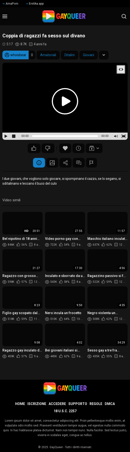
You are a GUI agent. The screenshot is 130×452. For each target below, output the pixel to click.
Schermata (52, 162)
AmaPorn (10, 3)
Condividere (65, 162)
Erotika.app (35, 3)
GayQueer (56, 447)
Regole (96, 404)
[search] (124, 16)
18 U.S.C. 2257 (65, 411)
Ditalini (70, 55)
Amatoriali (48, 55)
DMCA (110, 404)
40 (33, 148)
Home (20, 404)
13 (47, 148)
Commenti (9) (78, 162)
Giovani (88, 55)
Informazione (39, 162)
